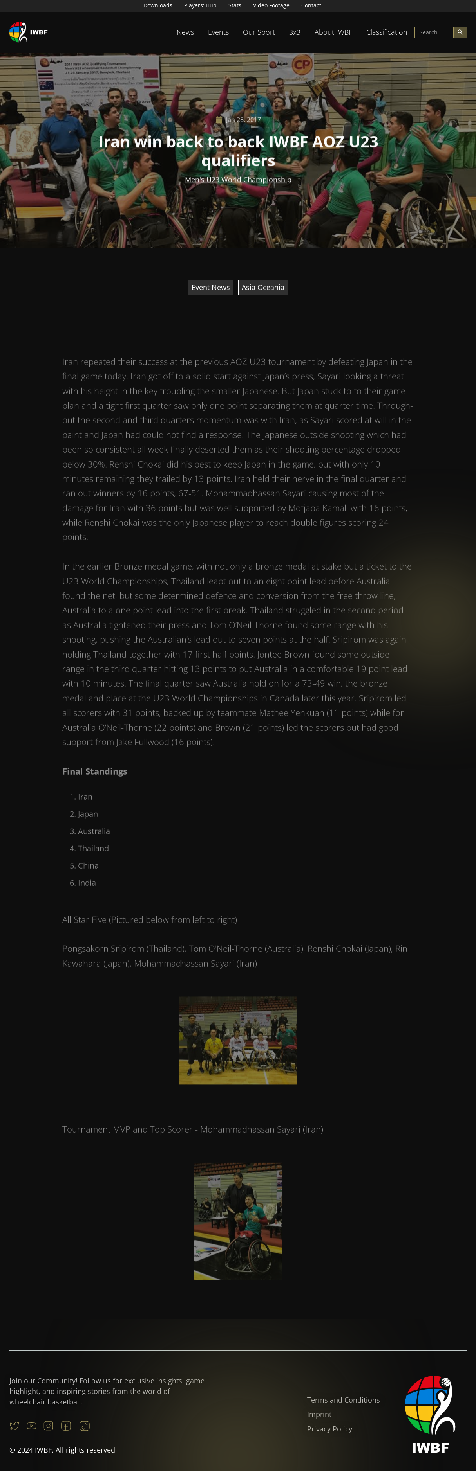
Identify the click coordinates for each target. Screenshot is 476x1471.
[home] (28, 32)
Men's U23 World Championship (238, 180)
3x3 (294, 32)
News (185, 32)
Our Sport (259, 32)
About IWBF (333, 32)
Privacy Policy (329, 1428)
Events (218, 32)
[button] (185, 32)
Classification (386, 32)
